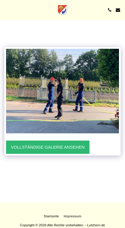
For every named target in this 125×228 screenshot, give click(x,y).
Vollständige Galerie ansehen (48, 147)
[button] (6, 10)
